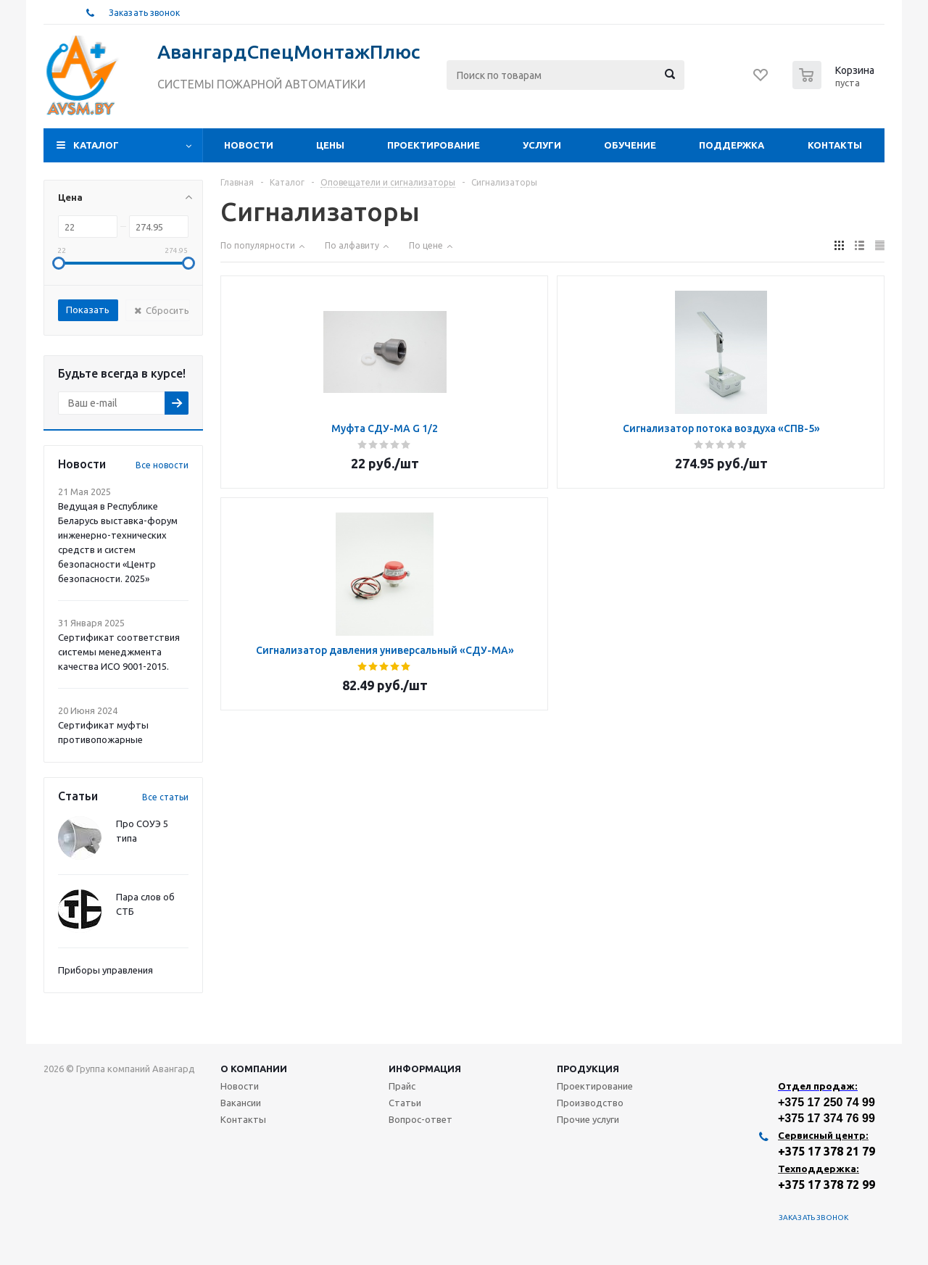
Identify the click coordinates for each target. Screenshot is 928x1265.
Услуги (542, 145)
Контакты (835, 145)
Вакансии (240, 1103)
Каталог (96, 145)
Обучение (630, 145)
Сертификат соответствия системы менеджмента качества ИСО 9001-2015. (119, 651)
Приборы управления (105, 970)
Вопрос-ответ (420, 1119)
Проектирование (433, 145)
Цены (330, 145)
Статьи (405, 1103)
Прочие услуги (588, 1119)
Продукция (588, 1068)
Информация (425, 1068)
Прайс (402, 1086)
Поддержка (731, 145)
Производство (590, 1103)
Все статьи (165, 797)
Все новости (162, 465)
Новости (248, 145)
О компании (253, 1068)
